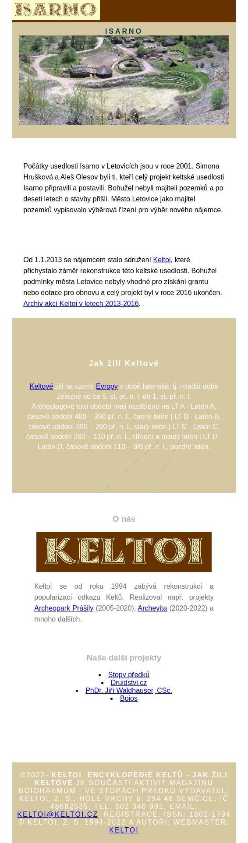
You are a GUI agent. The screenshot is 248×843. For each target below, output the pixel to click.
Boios (129, 698)
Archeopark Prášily (63, 608)
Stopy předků (128, 674)
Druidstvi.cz (129, 682)
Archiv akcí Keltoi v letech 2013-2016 (80, 303)
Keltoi (161, 259)
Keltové (41, 386)
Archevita (152, 608)
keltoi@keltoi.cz (57, 814)
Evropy (107, 386)
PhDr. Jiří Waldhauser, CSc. (128, 690)
